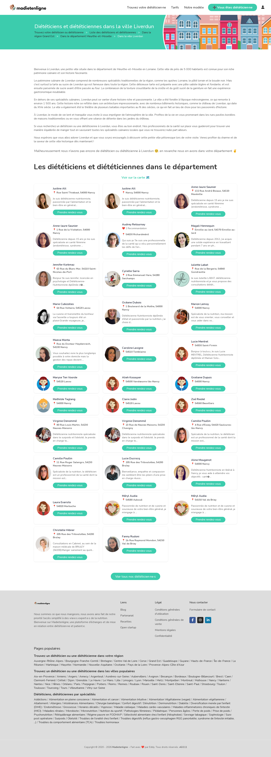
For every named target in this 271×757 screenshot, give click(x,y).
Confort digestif (131, 703)
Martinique (52, 665)
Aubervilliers (138, 676)
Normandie (79, 665)
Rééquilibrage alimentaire (70, 715)
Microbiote (73, 711)
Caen (228, 676)
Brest (219, 676)
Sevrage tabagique (195, 715)
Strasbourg (208, 684)
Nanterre (223, 680)
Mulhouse (201, 680)
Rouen (145, 684)
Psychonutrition (43, 715)
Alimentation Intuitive (134, 699)
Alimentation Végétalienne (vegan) (169, 699)
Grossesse (69, 707)
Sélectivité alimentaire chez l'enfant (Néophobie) (153, 715)
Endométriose (52, 707)
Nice (47, 684)
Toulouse (39, 688)
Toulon (221, 684)
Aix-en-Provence (44, 676)
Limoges (128, 680)
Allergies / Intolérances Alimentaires (72, 703)
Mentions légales (165, 630)
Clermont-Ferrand (44, 680)
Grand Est (155, 661)
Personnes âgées (179, 711)
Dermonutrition (167, 703)
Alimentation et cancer (105, 699)
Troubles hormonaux (107, 722)
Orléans (67, 684)
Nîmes (56, 684)
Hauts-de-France (201, 661)
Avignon (153, 676)
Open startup (128, 627)
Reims (112, 684)
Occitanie (119, 665)
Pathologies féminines (137, 711)
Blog (123, 610)
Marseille (148, 680)
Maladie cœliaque (124, 707)
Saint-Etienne (176, 684)
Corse (143, 661)
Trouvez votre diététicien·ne (146, 7)
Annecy (83, 676)
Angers (72, 676)
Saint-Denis (159, 684)
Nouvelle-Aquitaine (100, 665)
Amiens (61, 676)
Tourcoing (52, 688)
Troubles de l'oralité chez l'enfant (99, 718)
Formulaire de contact (202, 610)
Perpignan (88, 684)
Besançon (166, 676)
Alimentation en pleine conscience (69, 699)
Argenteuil (97, 676)
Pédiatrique (160, 711)
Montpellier (172, 680)
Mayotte (66, 665)
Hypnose (106, 707)
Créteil (62, 680)
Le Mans (108, 680)
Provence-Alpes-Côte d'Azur (166, 665)
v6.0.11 (183, 747)
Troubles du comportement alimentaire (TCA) (66, 722)
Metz (160, 680)
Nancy (212, 680)
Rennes (122, 684)
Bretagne (106, 661)
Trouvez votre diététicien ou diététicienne (59, 32)
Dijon (71, 680)
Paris (77, 684)
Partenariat (127, 615)
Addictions (40, 699)
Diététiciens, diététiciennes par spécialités (65, 694)
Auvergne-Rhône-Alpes (48, 661)
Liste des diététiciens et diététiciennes (113, 32)
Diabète (183, 703)
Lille (117, 680)
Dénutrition (149, 703)
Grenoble (81, 680)
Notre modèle (194, 7)
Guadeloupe (170, 661)
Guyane (184, 661)
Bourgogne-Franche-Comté (81, 661)
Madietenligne (120, 747)
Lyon (138, 680)
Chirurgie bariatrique (108, 703)
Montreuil (187, 680)
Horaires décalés (88, 707)
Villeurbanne (76, 688)
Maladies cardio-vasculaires (153, 707)
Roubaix (134, 684)
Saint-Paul (193, 684)
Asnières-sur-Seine (117, 676)
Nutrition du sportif (111, 711)
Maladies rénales (53, 711)
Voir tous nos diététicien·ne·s (135, 576)
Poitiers (101, 684)
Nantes (38, 684)
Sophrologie (216, 715)
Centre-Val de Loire (125, 661)
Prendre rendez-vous (70, 212)
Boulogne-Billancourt (201, 676)
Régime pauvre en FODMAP (104, 715)
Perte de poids (202, 711)
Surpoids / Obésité (66, 718)
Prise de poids (221, 711)
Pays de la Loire (137, 665)
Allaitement (41, 703)
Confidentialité (163, 636)
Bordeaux (180, 676)
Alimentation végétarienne (209, 699)
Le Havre (95, 680)
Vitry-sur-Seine (96, 688)
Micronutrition (89, 711)
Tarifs (175, 7)
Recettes (126, 622)
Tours (64, 688)
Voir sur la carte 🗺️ (136, 177)
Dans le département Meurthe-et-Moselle (86, 36)
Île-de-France (222, 661)
